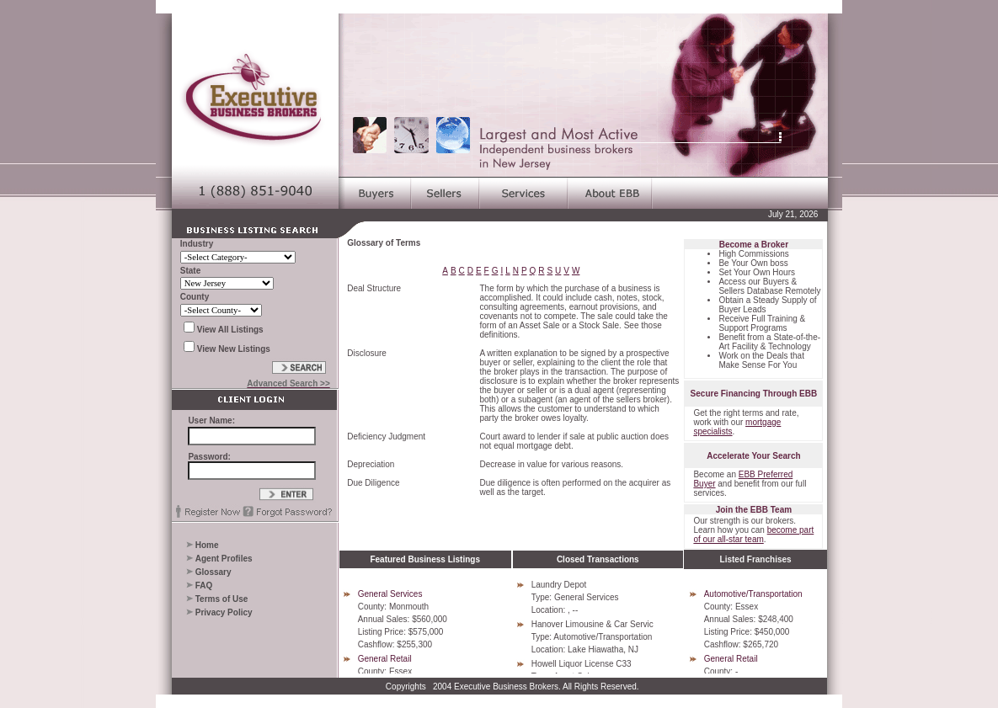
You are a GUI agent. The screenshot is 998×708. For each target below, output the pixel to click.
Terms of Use (221, 599)
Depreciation (370, 464)
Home (207, 545)
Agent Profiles (224, 558)
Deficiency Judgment (386, 436)
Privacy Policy (224, 612)
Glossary (213, 572)
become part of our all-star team (753, 534)
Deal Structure (374, 288)
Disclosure (367, 353)
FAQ (204, 585)
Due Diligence (373, 482)
